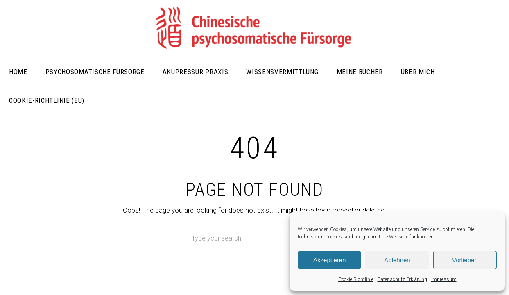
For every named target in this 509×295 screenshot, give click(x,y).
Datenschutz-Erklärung (402, 279)
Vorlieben (465, 259)
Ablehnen (397, 259)
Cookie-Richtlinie (355, 279)
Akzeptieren (329, 259)
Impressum (444, 279)
